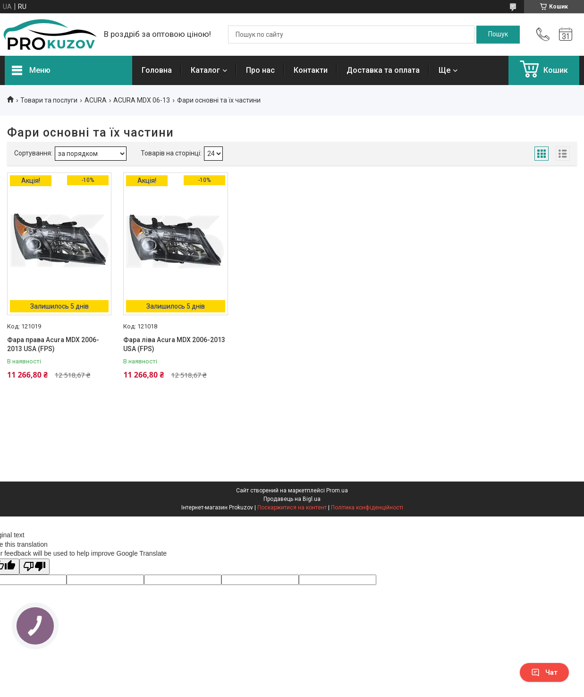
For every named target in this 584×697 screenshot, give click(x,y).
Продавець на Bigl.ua (292, 499)
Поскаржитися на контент (292, 507)
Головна (157, 70)
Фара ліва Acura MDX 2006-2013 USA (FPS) (174, 344)
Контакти (311, 70)
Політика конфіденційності (367, 507)
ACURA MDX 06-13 (141, 100)
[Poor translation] (34, 567)
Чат (544, 672)
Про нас (260, 70)
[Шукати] (498, 34)
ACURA (96, 100)
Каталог (205, 70)
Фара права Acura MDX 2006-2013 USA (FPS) (53, 344)
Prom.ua (337, 490)
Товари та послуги (48, 100)
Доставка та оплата (383, 70)
